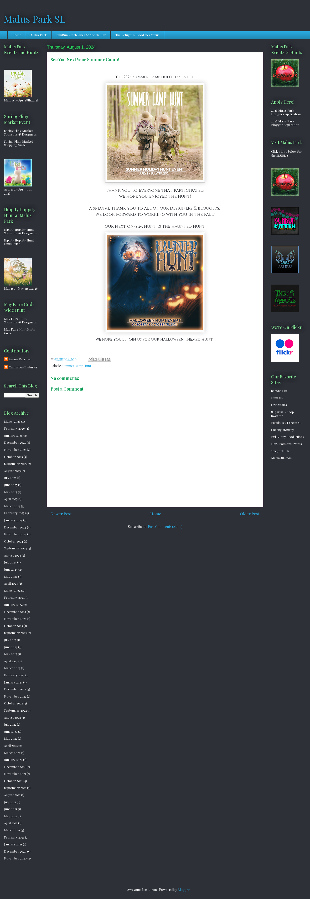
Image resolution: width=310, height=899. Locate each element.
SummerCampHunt (76, 366)
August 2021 (12, 795)
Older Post (249, 513)
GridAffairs (279, 405)
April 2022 (11, 745)
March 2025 (12, 506)
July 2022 (10, 724)
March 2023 (12, 668)
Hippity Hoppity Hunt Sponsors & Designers (20, 231)
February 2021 (14, 837)
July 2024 (10, 562)
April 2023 (11, 661)
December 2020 (15, 851)
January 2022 (13, 760)
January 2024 (13, 605)
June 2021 (10, 809)
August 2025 (12, 471)
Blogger (184, 889)
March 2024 (12, 590)
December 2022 (15, 689)
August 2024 (12, 555)
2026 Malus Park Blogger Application (285, 123)
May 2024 (10, 576)
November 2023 (15, 619)
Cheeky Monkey (282, 430)
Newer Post (61, 513)
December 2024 (15, 527)
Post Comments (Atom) (165, 526)
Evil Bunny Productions (287, 437)
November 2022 (15, 696)
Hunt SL (277, 398)
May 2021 (10, 816)
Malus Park (39, 35)
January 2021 (13, 844)
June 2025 (10, 485)
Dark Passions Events (286, 444)
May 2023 (10, 654)
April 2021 (10, 823)
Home (16, 35)
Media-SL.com (281, 458)
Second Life (279, 391)
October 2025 (13, 457)
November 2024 (15, 534)
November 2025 (15, 449)
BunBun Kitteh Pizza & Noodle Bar (81, 35)
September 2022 (15, 710)
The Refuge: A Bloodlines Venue (137, 35)
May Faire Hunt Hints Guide (19, 331)
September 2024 (15, 548)
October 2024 (13, 541)
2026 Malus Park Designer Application (286, 112)
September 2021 (15, 788)
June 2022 (10, 731)
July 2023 (10, 640)
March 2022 (12, 753)
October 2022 (13, 703)
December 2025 (15, 442)
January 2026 (13, 435)
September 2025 (15, 464)
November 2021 (15, 774)
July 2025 (10, 478)
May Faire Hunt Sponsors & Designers (20, 320)
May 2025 (10, 492)
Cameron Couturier (23, 367)
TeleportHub (280, 451)
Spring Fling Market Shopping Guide (18, 143)
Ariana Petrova (20, 359)
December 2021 (15, 767)
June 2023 (10, 647)
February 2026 (14, 428)
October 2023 (13, 626)
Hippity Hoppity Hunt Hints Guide (19, 242)
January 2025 (13, 520)
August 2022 (12, 717)
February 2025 (14, 513)
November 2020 (15, 858)
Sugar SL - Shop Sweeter (282, 414)
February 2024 (14, 597)
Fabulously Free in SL (286, 423)
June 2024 (11, 569)
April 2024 (11, 583)
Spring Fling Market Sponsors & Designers (20, 132)
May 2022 (10, 738)
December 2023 (15, 612)
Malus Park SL (34, 18)
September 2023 (15, 633)
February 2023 (14, 675)
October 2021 (13, 781)
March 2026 (12, 421)
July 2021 (10, 802)
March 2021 (12, 830)
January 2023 (13, 682)
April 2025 (11, 499)
